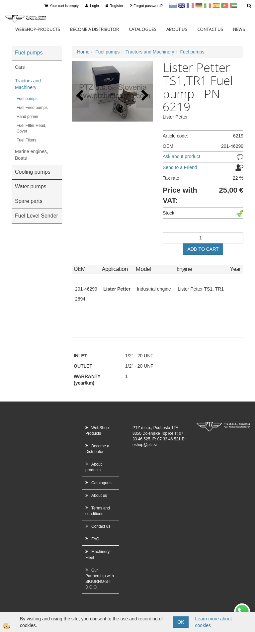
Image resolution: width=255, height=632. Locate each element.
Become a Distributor (94, 29)
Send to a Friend (180, 167)
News (239, 29)
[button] (144, 96)
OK (180, 622)
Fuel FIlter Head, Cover (31, 128)
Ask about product (181, 156)
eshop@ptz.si (144, 444)
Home (83, 51)
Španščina (216, 5)
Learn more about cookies (213, 622)
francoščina (190, 5)
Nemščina (199, 5)
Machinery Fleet (97, 554)
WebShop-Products (37, 29)
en (181, 5)
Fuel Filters (26, 140)
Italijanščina (207, 5)
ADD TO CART (202, 249)
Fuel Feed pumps (32, 107)
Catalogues (142, 29)
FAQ (95, 539)
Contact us (210, 29)
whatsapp (242, 606)
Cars (20, 67)
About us (176, 29)
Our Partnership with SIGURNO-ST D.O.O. (99, 578)
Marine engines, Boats (31, 155)
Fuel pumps (27, 98)
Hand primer (28, 116)
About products (93, 467)
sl (173, 5)
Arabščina (233, 5)
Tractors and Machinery (28, 84)
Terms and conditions (97, 511)
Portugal (224, 5)
